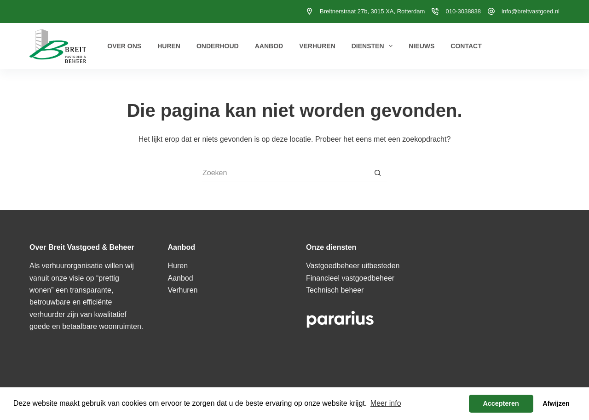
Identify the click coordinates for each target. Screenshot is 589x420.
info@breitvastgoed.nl (531, 11)
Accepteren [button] (501, 403)
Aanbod (269, 46)
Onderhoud (217, 46)
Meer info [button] (385, 403)
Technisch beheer (335, 290)
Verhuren (317, 46)
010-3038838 (463, 11)
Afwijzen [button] (556, 403)
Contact (465, 46)
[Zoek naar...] (285, 173)
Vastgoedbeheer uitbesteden (352, 266)
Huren (168, 46)
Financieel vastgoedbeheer (350, 278)
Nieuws (421, 46)
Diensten (374, 46)
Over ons (124, 46)
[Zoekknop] (377, 173)
